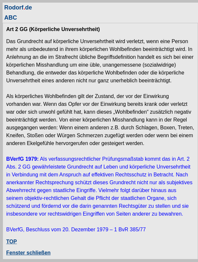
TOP (11, 241)
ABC (10, 17)
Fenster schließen (28, 252)
